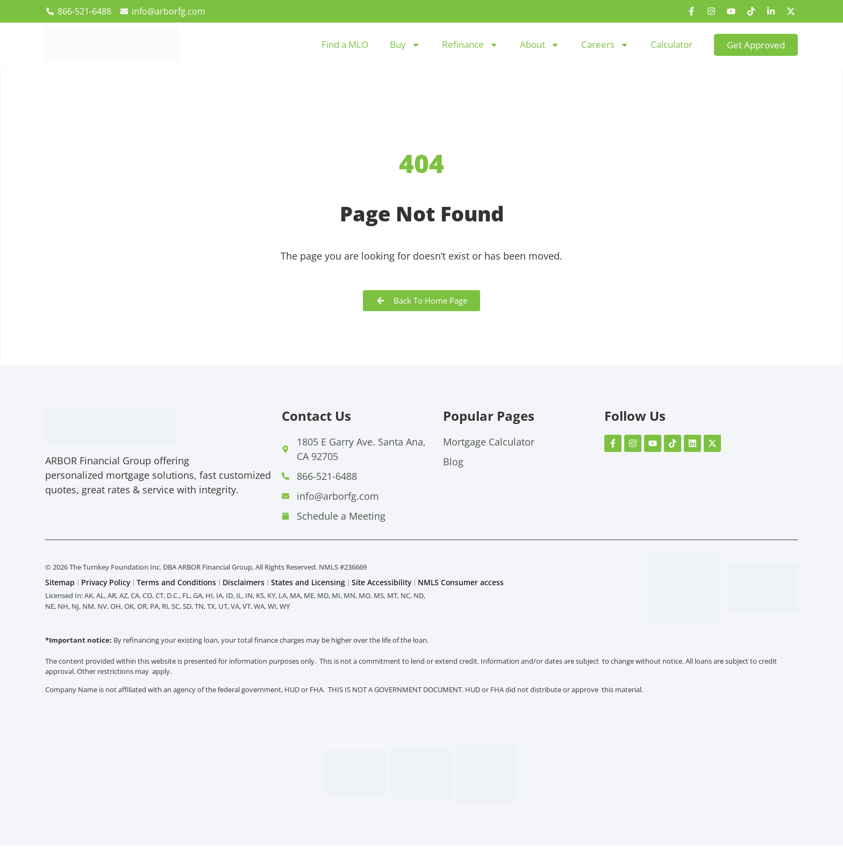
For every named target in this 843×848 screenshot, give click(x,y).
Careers (605, 45)
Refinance (470, 45)
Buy (405, 45)
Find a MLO (345, 44)
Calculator (671, 44)
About (540, 45)
